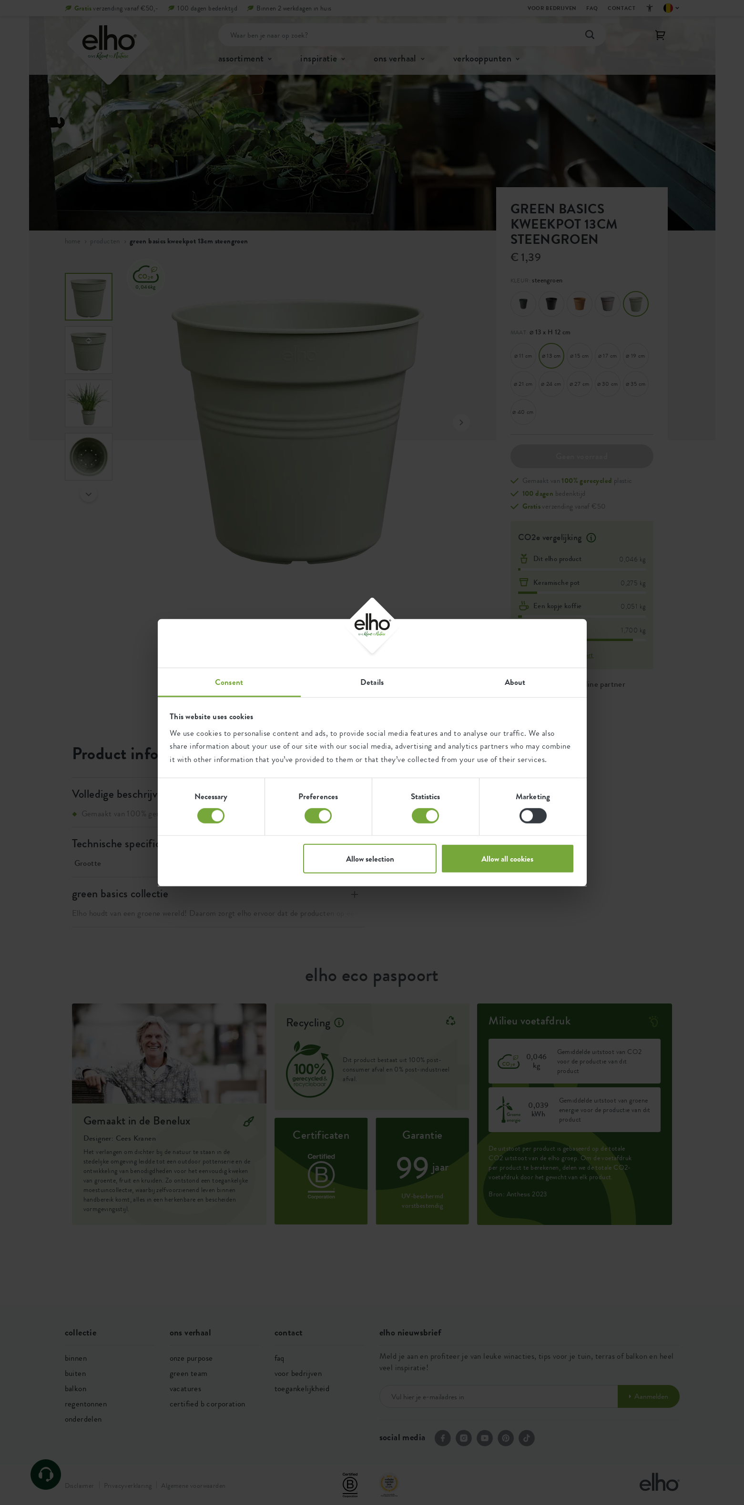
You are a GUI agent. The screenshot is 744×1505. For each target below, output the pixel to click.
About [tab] (515, 682)
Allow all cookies (507, 858)
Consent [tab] (229, 682)
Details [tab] (372, 682)
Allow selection (370, 858)
